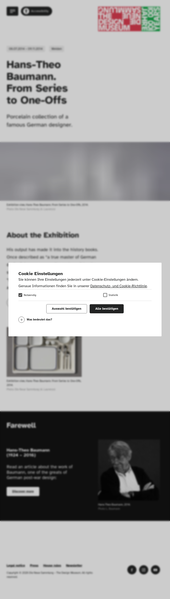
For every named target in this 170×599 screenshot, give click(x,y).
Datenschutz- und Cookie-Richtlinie (118, 286)
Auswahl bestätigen (66, 309)
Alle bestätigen (106, 309)
